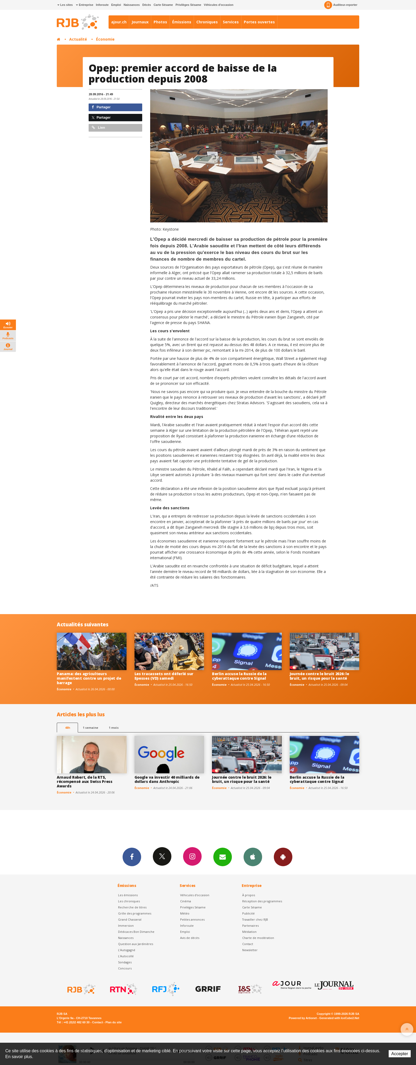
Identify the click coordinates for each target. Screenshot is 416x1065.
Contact (247, 944)
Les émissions (128, 895)
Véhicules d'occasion (218, 4)
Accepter (399, 1053)
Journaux (140, 21)
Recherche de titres (132, 907)
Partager (101, 107)
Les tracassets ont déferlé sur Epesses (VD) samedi (164, 676)
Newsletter (250, 950)
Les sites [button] (65, 4)
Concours (125, 968)
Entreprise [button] (84, 4)
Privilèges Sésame (188, 4)
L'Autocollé (126, 956)
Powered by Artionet (303, 1018)
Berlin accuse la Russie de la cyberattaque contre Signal (239, 676)
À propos (248, 895)
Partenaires (250, 925)
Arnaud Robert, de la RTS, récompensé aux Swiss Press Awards (84, 782)
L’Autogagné (126, 950)
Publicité (248, 913)
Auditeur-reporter (340, 5)
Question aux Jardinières (135, 944)
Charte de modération (258, 937)
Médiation (249, 931)
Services (231, 21)
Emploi (116, 4)
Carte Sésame (163, 4)
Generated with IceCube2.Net (339, 1018)
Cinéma (185, 901)
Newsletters (222, 857)
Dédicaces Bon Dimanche (136, 931)
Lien (98, 128)
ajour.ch (119, 21)
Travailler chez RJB (255, 919)
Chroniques (207, 21)
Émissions (181, 21)
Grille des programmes (134, 913)
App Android (283, 857)
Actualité (78, 39)
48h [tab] (67, 728)
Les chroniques (129, 901)
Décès (146, 4)
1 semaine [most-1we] (90, 728)
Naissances (132, 4)
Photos (160, 21)
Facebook (132, 857)
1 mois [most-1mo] (114, 728)
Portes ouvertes (259, 21)
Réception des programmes (262, 901)
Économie (105, 39)
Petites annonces (192, 919)
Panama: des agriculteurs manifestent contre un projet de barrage (89, 678)
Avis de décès (189, 937)
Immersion (126, 925)
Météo (184, 913)
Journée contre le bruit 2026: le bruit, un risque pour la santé (319, 676)
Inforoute (102, 4)
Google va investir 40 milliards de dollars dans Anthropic (167, 779)
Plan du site (113, 1022)
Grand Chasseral (129, 919)
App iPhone (253, 857)
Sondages (125, 962)
